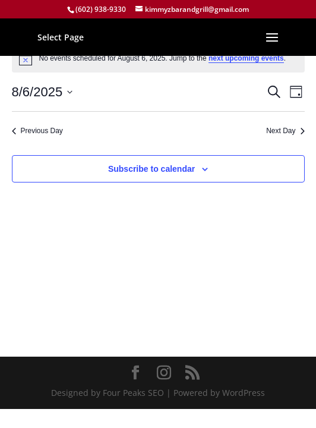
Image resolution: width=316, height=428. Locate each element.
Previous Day (37, 131)
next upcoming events (246, 58)
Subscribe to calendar (151, 169)
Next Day (285, 131)
